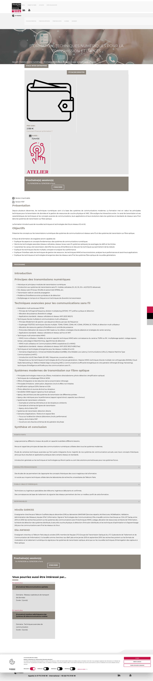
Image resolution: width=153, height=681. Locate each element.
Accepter (137, 666)
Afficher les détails (82, 677)
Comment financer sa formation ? (39, 132)
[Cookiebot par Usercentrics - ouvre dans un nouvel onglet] (12, 678)
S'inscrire (58, 187)
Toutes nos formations (31, 21)
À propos (28, 5)
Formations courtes (57, 21)
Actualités (46, 5)
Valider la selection (137, 670)
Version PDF (19, 202)
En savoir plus (17, 583)
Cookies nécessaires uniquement (137, 673)
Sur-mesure (74, 21)
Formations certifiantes (44, 21)
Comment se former (37, 5)
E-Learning (66, 21)
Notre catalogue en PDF (57, 5)
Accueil (15, 62)
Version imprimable (22, 198)
